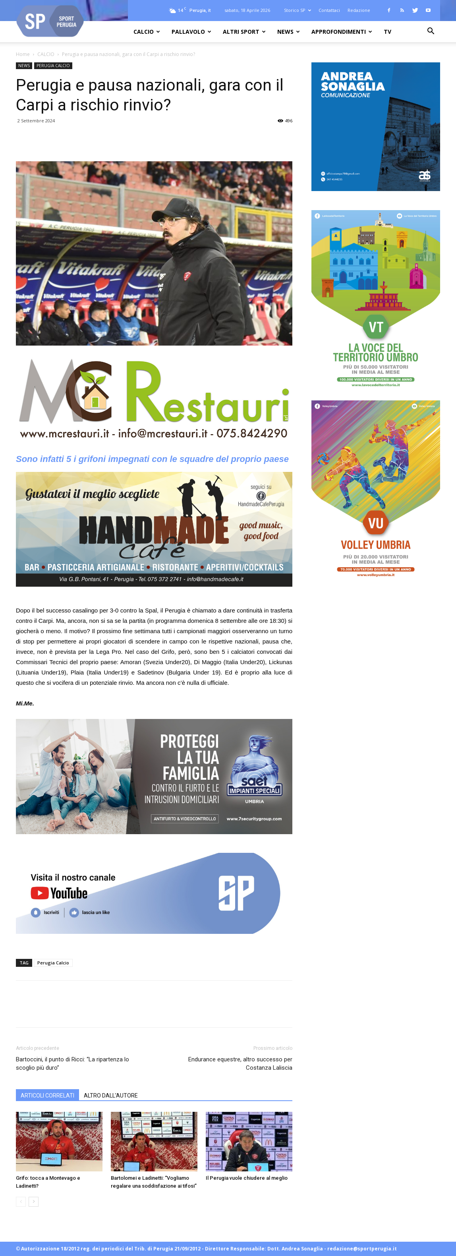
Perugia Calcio (53, 963)
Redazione (359, 10)
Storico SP (297, 10)
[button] (430, 32)
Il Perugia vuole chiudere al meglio (247, 1178)
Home (23, 54)
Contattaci (329, 10)
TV (387, 31)
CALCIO (146, 31)
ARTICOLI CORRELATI (47, 1095)
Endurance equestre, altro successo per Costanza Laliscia (240, 1063)
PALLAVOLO (191, 31)
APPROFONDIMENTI (341, 31)
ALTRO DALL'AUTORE (111, 1095)
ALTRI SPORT (244, 31)
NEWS (288, 31)
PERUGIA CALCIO (53, 65)
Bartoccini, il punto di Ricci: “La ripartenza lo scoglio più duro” (72, 1063)
